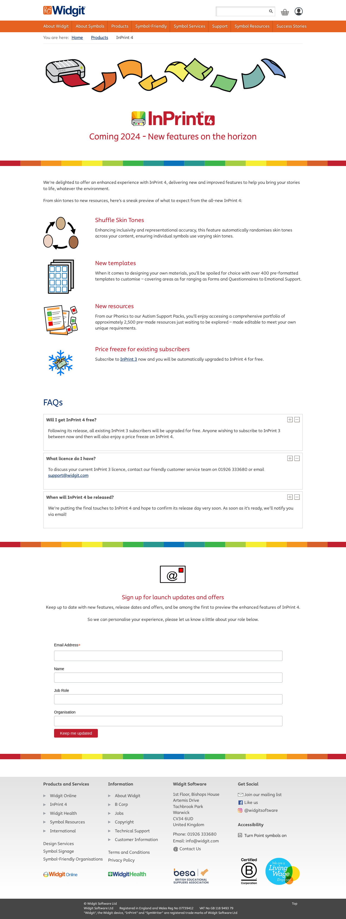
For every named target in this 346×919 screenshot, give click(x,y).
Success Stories (292, 26)
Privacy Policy (121, 860)
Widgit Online (63, 795)
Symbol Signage (58, 851)
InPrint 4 (58, 804)
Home (77, 37)
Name (59, 669)
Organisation (64, 712)
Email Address (67, 645)
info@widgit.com (202, 840)
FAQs (53, 402)
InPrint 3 (128, 359)
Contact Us (187, 848)
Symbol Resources (252, 26)
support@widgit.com (68, 475)
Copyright (124, 822)
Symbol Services (189, 26)
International (63, 830)
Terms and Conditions (129, 852)
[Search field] (245, 11)
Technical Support (132, 830)
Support (220, 26)
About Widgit (56, 26)
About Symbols (90, 26)
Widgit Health (63, 813)
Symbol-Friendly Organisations (73, 859)
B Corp (121, 804)
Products (119, 26)
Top (294, 903)
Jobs (119, 813)
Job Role (61, 690)
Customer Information (136, 839)
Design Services (58, 843)
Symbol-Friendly (151, 26)
